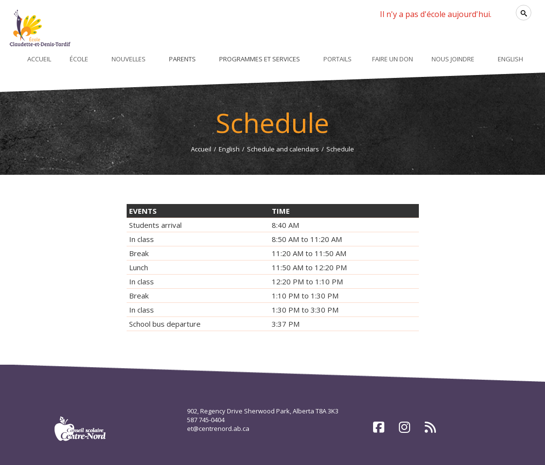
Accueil (201, 149)
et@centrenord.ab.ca (218, 428)
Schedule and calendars (283, 149)
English (229, 149)
